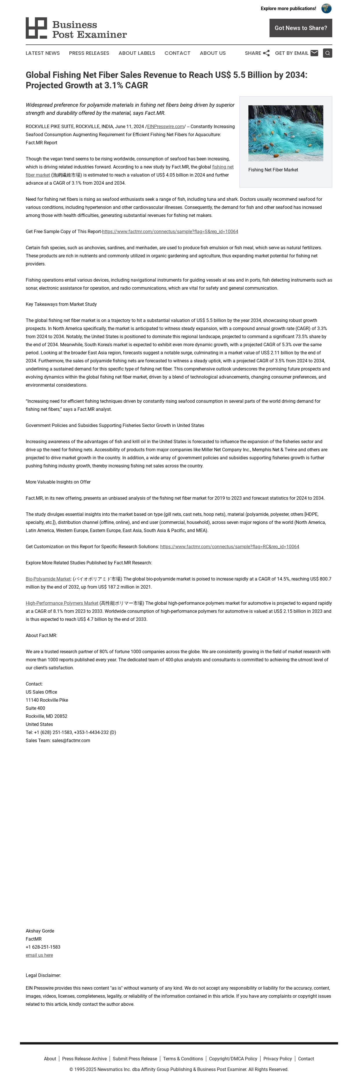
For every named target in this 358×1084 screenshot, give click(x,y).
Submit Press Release (135, 1058)
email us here (39, 955)
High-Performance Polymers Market (62, 603)
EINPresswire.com (165, 126)
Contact (178, 53)
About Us (213, 53)
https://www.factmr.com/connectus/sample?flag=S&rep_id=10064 (170, 231)
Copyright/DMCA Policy (233, 1058)
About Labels (137, 53)
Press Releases (89, 53)
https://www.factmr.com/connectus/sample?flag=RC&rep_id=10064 (229, 546)
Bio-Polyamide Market (48, 579)
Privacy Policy (277, 1058)
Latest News (43, 53)
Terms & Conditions (183, 1058)
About (50, 1058)
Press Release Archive (84, 1058)
